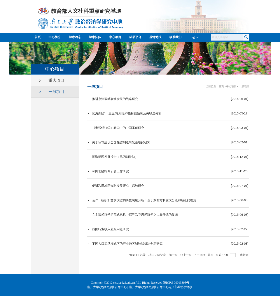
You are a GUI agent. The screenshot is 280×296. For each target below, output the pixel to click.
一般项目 (244, 86)
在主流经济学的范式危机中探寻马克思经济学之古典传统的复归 (135, 214)
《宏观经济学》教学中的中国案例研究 (118, 128)
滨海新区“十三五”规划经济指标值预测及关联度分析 (126, 113)
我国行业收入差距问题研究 (110, 229)
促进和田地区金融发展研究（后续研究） (119, 185)
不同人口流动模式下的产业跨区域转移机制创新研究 (127, 243)
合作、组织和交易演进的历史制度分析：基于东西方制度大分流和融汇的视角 (144, 200)
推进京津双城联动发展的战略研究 (115, 99)
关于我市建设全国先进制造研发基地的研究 (121, 142)
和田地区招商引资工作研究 (110, 171)
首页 (221, 86)
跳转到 (244, 255)
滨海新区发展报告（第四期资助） (115, 157)
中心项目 (231, 86)
